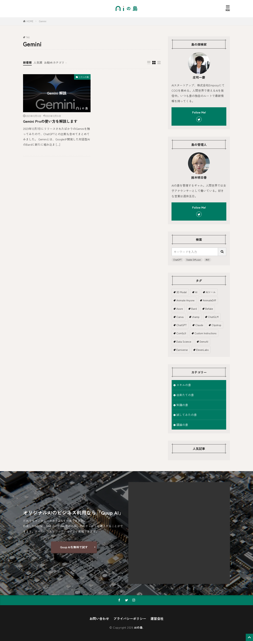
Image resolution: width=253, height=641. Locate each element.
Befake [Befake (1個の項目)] (209, 308)
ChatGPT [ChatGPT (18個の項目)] (181, 325)
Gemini (42, 21)
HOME (29, 21)
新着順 (27, 62)
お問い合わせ (99, 618)
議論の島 (182, 425)
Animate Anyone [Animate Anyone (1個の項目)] (185, 300)
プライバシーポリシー (129, 618)
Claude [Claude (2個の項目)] (199, 325)
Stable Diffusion (193, 259)
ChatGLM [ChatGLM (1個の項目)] (213, 317)
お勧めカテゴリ (54, 62)
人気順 (38, 62)
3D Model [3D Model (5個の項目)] (181, 292)
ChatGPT (177, 259)
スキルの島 (84, 76)
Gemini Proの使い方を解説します (50, 121)
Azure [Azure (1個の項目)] (179, 308)
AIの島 (138, 627)
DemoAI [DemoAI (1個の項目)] (204, 341)
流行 (207, 259)
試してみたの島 (186, 415)
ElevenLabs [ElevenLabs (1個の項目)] (202, 350)
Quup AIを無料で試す (74, 547)
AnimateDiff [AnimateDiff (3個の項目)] (209, 300)
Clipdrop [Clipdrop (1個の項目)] (216, 325)
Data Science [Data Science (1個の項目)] (183, 341)
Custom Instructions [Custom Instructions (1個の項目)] (205, 333)
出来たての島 (185, 395)
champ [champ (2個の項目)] (195, 317)
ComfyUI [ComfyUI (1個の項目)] (181, 333)
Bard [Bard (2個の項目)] (194, 308)
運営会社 (157, 618)
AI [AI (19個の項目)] (196, 292)
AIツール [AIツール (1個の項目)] (211, 292)
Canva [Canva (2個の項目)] (179, 317)
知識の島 (182, 405)
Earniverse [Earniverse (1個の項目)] (182, 350)
